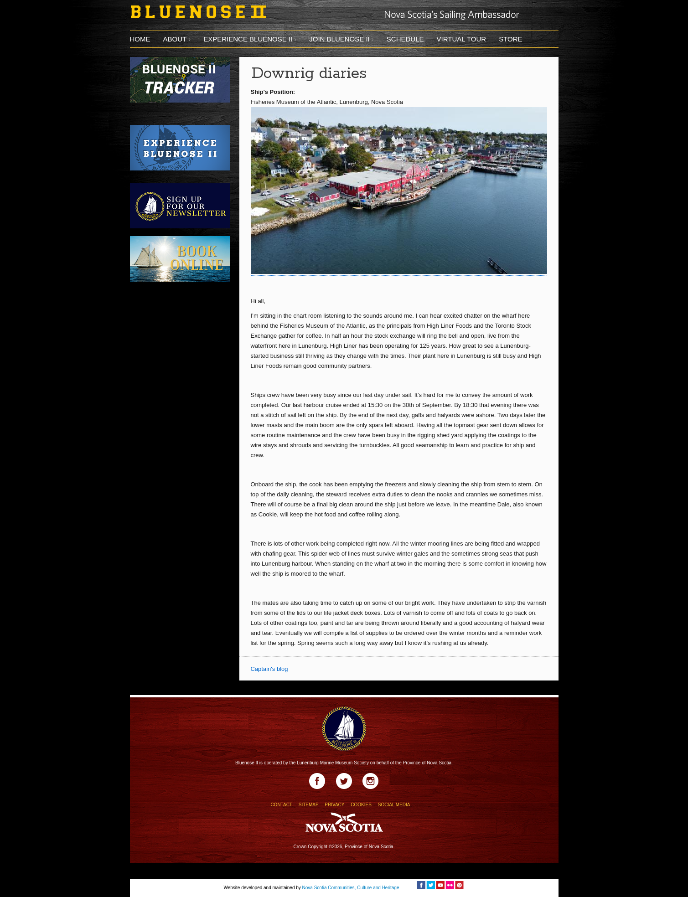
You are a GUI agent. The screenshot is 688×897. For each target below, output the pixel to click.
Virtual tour (461, 39)
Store (510, 39)
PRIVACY (334, 804)
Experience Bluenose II (247, 39)
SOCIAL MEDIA (394, 804)
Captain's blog (269, 668)
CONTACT (281, 804)
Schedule (405, 39)
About (175, 39)
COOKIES (361, 804)
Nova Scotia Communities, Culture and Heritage (350, 887)
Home (140, 39)
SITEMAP (309, 804)
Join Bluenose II (339, 39)
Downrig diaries (309, 73)
